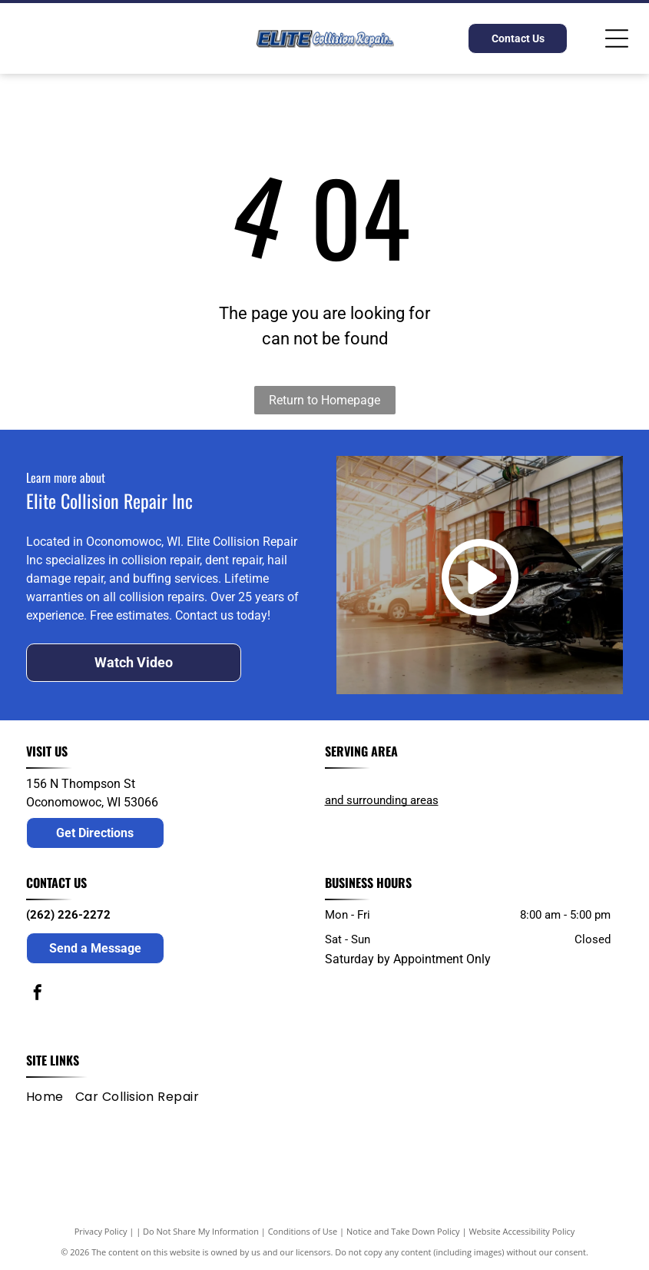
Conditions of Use (303, 1231)
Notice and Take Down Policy (403, 1231)
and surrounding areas (382, 800)
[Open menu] (616, 38)
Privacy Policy (101, 1231)
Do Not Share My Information (201, 1231)
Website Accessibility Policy (521, 1231)
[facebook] (37, 994)
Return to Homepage (324, 400)
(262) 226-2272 (68, 915)
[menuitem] (50, 1097)
